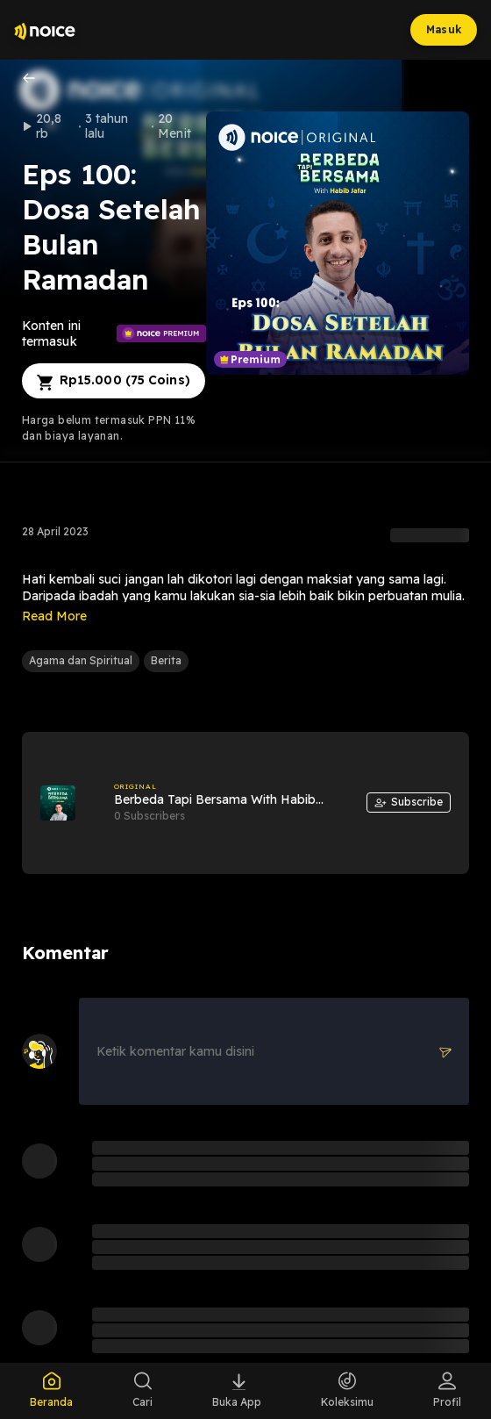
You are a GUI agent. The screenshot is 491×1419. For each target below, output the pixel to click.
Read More (54, 616)
